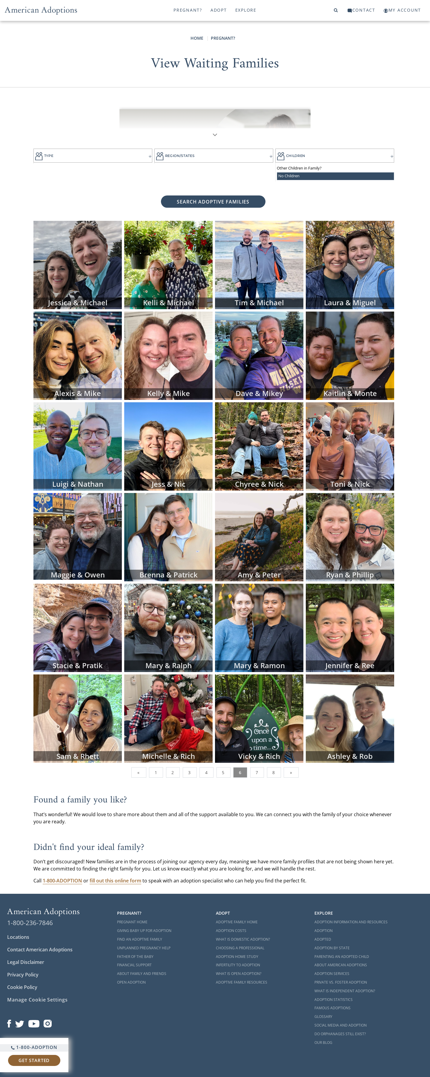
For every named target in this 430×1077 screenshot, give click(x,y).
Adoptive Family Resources (241, 982)
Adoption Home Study (237, 956)
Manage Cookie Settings (37, 999)
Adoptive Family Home (237, 922)
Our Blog (323, 1042)
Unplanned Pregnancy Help (144, 947)
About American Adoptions (340, 964)
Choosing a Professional (240, 947)
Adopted (322, 939)
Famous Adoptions (332, 1007)
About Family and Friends (141, 973)
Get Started (34, 1060)
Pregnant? (187, 10)
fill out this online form (115, 880)
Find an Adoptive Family (139, 939)
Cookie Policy (22, 987)
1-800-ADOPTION (34, 1047)
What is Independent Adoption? (344, 990)
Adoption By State (332, 947)
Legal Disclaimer (25, 962)
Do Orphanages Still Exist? (340, 1033)
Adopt (219, 10)
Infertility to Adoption (238, 964)
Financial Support (134, 964)
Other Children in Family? (299, 168)
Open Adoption (131, 982)
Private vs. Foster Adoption (340, 982)
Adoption (323, 930)
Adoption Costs (231, 930)
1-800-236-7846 (30, 923)
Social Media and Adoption (340, 1025)
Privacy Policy (23, 974)
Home (197, 38)
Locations (18, 937)
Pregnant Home (132, 922)
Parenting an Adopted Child (341, 956)
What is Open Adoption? (238, 973)
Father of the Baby (135, 956)
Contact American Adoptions (40, 949)
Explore (246, 10)
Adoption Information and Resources (351, 922)
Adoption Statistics (333, 999)
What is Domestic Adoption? (243, 939)
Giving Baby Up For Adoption (144, 930)
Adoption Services (331, 973)
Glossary (323, 1016)
